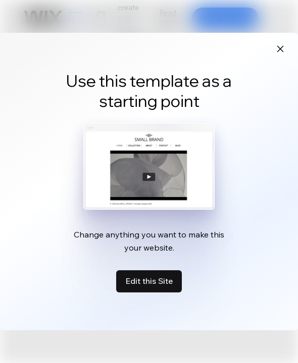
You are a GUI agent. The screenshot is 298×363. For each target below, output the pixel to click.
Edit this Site (149, 281)
